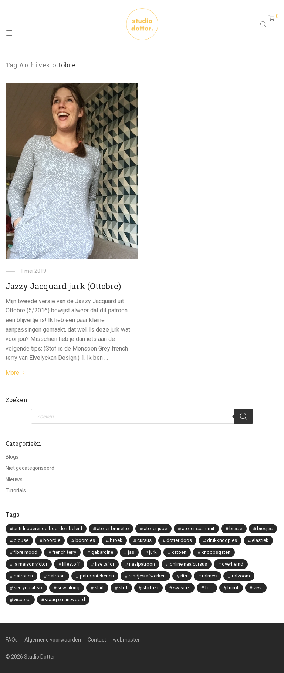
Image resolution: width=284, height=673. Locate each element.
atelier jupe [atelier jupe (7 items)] (155, 528)
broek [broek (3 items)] (116, 540)
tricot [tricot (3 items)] (233, 587)
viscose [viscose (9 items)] (22, 599)
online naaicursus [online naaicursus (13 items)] (188, 564)
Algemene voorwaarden (52, 640)
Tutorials (16, 490)
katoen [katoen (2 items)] (179, 552)
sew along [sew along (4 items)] (68, 587)
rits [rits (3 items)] (183, 576)
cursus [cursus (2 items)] (144, 540)
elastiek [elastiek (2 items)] (260, 540)
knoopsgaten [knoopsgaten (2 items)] (216, 552)
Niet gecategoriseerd (30, 468)
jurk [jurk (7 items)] (153, 552)
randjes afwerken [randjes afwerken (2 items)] (147, 576)
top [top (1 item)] (209, 587)
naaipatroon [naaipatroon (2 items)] (142, 564)
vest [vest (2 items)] (257, 587)
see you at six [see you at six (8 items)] (28, 587)
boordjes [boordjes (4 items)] (85, 540)
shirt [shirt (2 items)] (99, 587)
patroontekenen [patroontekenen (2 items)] (97, 576)
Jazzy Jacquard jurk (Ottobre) (63, 286)
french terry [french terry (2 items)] (64, 552)
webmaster (126, 640)
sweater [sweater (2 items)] (181, 587)
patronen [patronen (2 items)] (23, 576)
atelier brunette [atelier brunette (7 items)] (113, 528)
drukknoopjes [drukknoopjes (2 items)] (222, 540)
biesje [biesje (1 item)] (235, 528)
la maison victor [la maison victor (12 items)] (30, 564)
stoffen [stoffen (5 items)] (150, 587)
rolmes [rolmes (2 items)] (209, 576)
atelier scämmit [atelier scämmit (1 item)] (198, 528)
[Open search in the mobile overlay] (264, 25)
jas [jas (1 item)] (131, 552)
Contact (97, 640)
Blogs (12, 457)
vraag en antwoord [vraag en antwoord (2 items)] (65, 599)
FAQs (12, 640)
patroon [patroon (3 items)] (56, 576)
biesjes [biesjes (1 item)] (265, 528)
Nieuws (14, 479)
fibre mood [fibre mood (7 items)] (25, 552)
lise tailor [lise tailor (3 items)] (104, 564)
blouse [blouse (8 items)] (21, 540)
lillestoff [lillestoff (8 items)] (71, 564)
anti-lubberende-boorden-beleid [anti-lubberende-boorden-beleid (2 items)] (48, 528)
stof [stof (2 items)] (123, 587)
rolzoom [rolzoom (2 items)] (241, 576)
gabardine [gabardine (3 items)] (102, 552)
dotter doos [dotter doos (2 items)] (179, 540)
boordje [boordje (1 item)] (51, 540)
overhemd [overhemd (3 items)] (232, 564)
